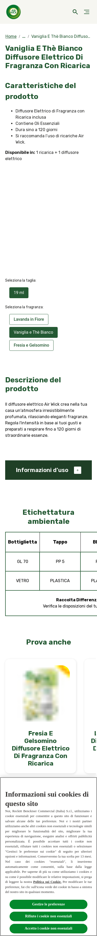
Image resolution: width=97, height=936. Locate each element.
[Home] (14, 12)
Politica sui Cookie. (47, 882)
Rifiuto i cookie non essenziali (48, 916)
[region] (48, 856)
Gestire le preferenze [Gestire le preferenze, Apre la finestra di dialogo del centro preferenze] (48, 904)
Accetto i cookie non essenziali (48, 928)
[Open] (75, 12)
